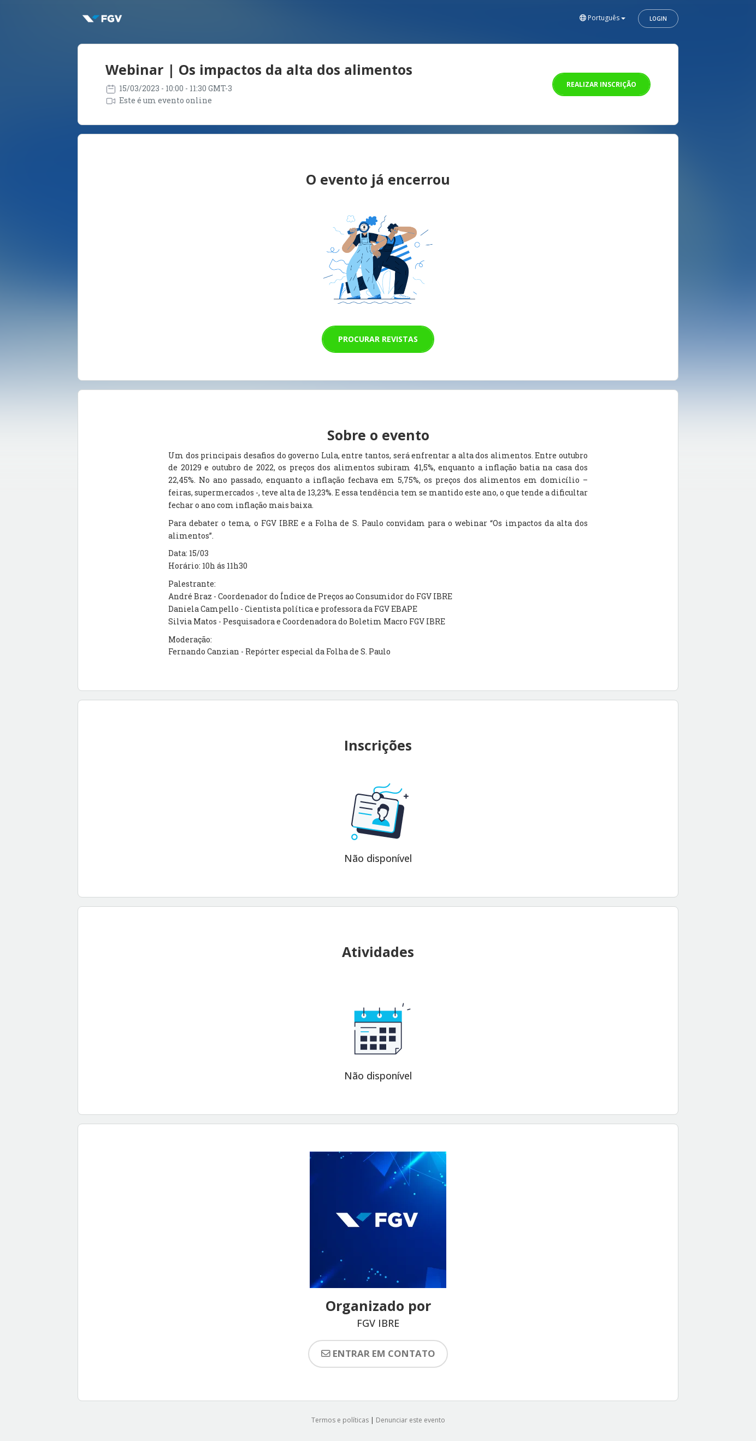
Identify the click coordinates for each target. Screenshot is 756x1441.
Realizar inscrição (601, 84)
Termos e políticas (340, 1420)
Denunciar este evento (410, 1420)
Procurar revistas (378, 339)
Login (658, 18)
